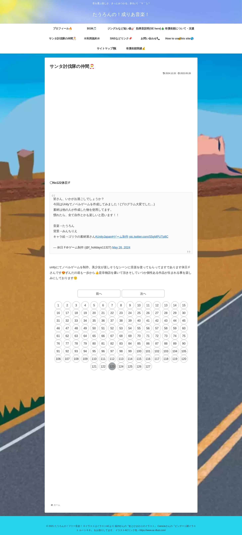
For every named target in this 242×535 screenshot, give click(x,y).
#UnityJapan (103, 236)
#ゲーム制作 (120, 236)
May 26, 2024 (121, 247)
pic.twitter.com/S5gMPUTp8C (148, 236)
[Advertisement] (121, 84)
